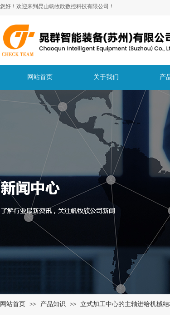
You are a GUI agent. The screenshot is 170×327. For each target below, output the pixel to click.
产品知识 (53, 304)
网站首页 (12, 304)
